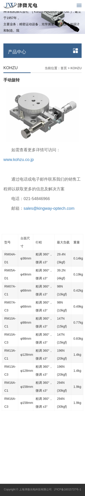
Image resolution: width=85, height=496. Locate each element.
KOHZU (76, 75)
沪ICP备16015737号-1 (67, 489)
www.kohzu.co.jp (18, 166)
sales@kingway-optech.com (49, 215)
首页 (64, 75)
